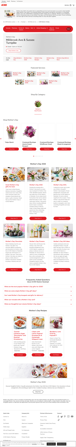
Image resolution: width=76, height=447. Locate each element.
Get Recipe (21, 355)
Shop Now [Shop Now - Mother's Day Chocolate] (17, 269)
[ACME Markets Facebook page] (58, 417)
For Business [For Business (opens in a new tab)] (20, 1)
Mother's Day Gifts (55, 82)
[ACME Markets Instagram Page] (68, 417)
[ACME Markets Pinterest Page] (65, 417)
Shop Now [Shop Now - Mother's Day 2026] (41, 218)
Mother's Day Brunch (43, 74)
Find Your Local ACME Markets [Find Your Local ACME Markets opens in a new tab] (11, 433)
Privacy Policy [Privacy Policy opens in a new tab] (43, 420)
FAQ (4, 420)
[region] (38, 444)
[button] (68, 5)
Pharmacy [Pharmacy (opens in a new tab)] (13, 1)
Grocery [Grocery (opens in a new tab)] (4, 1)
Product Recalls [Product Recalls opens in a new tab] (26, 437)
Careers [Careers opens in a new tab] (24, 420)
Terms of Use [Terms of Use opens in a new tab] (43, 416)
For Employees (25, 430)
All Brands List (7, 440)
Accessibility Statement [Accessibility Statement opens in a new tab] (46, 429)
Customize (34, 444)
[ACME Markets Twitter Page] (61, 417)
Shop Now (14, 149)
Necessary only (51, 444)
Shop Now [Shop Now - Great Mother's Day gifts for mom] (17, 218)
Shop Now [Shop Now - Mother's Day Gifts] (64, 218)
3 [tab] (36, 156)
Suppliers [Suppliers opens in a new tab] (24, 427)
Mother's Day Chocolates (67, 74)
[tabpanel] (12, 137)
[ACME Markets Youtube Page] (72, 417)
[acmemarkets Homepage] (4, 5)
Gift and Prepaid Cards (9, 430)
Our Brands (6, 423)
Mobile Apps (6, 427)
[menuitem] (8, 28)
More (68, 29)
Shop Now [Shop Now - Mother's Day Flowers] (41, 269)
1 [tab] (33, 156)
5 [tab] (39, 156)
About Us (24, 416)
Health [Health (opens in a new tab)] (8, 1)
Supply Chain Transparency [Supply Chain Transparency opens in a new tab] (46, 437)
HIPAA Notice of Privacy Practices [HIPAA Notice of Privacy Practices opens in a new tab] (46, 433)
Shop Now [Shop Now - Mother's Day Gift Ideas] (64, 269)
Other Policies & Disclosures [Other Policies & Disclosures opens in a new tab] (47, 441)
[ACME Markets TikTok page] (58, 420)
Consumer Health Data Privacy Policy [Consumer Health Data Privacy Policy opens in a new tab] (48, 424)
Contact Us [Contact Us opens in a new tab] (6, 416)
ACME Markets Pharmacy (9, 437)
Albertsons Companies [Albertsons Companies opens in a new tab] (27, 423)
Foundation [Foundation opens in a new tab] (24, 433)
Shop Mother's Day (13, 50)
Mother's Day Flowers (19, 74)
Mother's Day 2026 (31, 82)
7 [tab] (42, 156)
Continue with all (62, 444)
